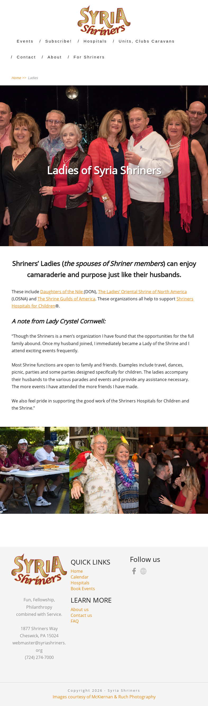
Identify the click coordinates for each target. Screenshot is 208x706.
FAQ (75, 621)
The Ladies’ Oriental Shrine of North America (142, 292)
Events (25, 41)
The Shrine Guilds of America (66, 299)
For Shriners (89, 57)
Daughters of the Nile (62, 292)
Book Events (83, 589)
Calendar (80, 577)
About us (80, 609)
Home (77, 571)
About (55, 57)
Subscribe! (58, 41)
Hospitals (95, 41)
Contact (26, 57)
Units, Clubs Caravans (147, 41)
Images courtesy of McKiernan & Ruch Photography (104, 697)
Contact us (81, 615)
